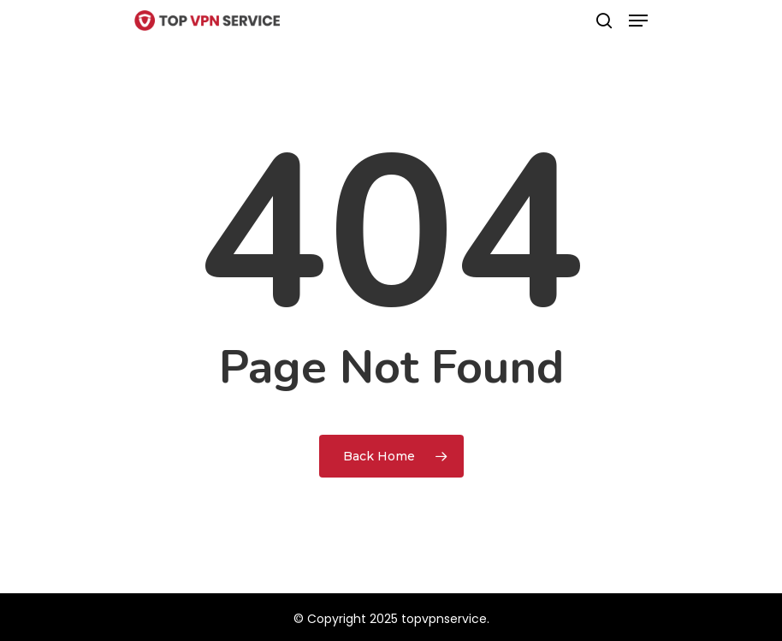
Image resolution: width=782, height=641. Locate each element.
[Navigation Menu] (638, 20)
